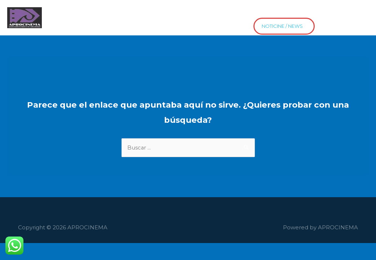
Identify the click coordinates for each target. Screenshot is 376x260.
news (126, 23)
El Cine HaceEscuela (182, 12)
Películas (128, 12)
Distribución (317, 12)
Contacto (275, 12)
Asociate (94, 23)
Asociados (90, 12)
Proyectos (236, 12)
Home (55, 12)
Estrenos (58, 23)
